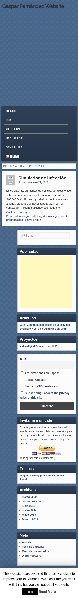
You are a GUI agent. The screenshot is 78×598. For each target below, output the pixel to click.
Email (23, 358)
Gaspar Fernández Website (33, 6)
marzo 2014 (29, 510)
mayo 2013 (29, 514)
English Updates (33, 379)
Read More (47, 591)
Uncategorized (26, 216)
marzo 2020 (29, 496)
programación (14, 219)
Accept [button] (30, 591)
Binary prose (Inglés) (44, 475)
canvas (50, 216)
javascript (61, 216)
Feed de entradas (33, 546)
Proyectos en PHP (46, 346)
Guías (9, 120)
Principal (11, 111)
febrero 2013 (30, 519)
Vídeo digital (13, 129)
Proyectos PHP (14, 138)
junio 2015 (28, 505)
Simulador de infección (42, 177)
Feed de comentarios (35, 551)
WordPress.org (31, 555)
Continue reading (18, 212)
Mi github (25, 475)
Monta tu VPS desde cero (39, 386)
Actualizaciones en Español (40, 373)
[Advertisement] (46, 282)
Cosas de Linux (14, 147)
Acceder (27, 542)
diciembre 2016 (31, 501)
